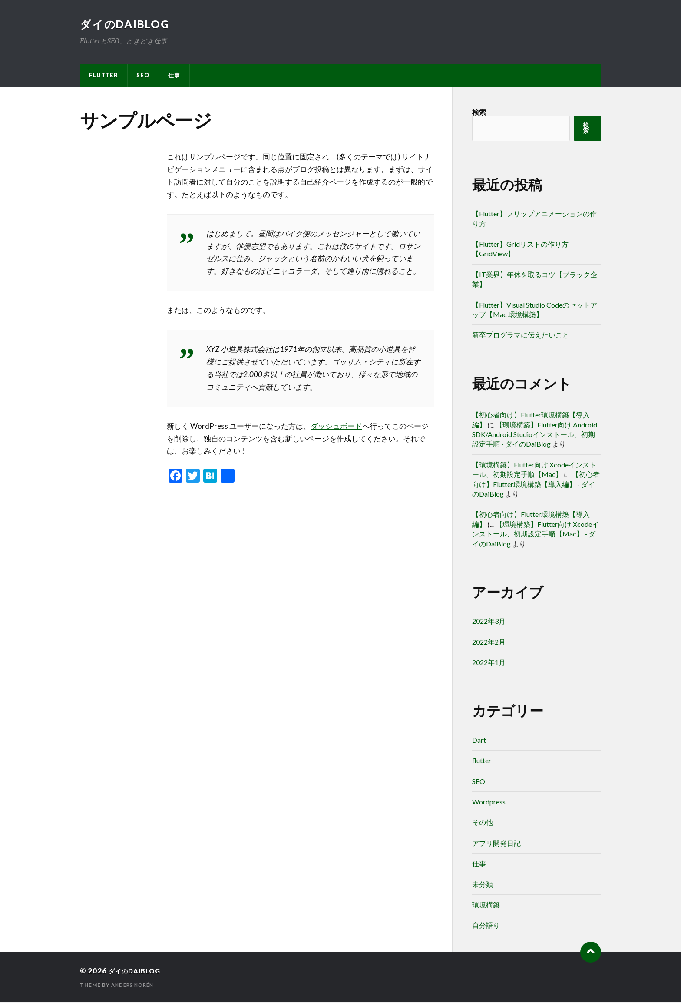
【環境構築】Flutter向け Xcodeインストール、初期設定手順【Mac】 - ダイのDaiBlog (535, 535)
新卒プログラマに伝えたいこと (520, 335)
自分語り (486, 926)
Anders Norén (134, 986)
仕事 (174, 76)
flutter (103, 76)
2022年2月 (489, 643)
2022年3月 (489, 622)
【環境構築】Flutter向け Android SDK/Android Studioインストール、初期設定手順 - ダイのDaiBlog (534, 435)
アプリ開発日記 (496, 844)
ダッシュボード (336, 426)
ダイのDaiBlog (127, 24)
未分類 (482, 885)
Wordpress (489, 802)
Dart (479, 741)
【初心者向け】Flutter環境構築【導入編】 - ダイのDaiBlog (536, 485)
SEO (143, 76)
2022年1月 (489, 663)
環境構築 (486, 905)
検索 (479, 113)
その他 (482, 823)
